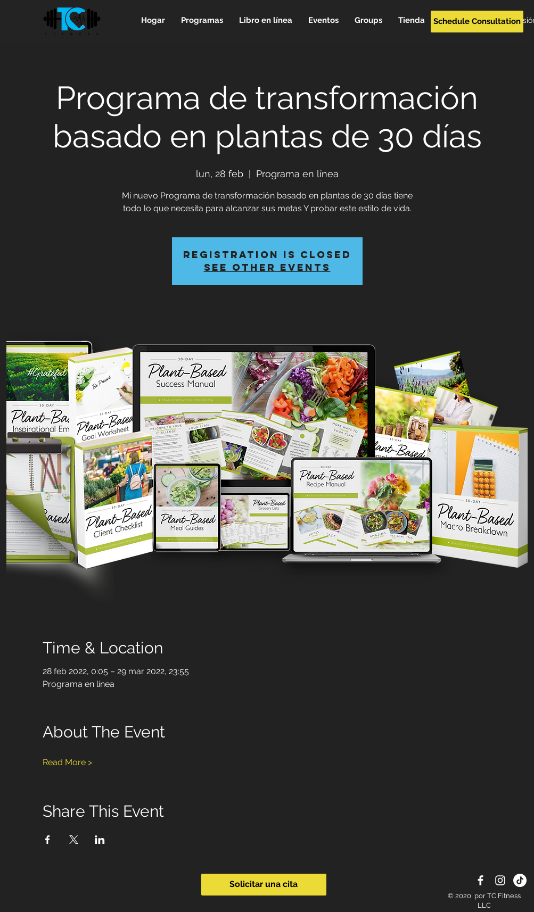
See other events (267, 267)
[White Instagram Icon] (500, 880)
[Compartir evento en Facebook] (48, 839)
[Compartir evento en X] (74, 839)
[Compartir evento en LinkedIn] (100, 839)
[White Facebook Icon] (480, 880)
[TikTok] (520, 880)
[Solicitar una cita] (263, 885)
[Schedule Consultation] (477, 21)
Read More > (67, 762)
